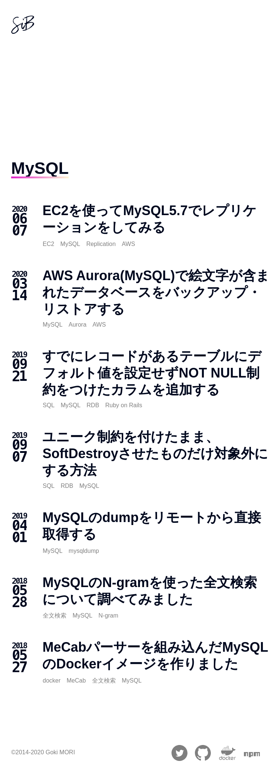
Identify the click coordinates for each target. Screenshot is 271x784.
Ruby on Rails (124, 405)
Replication (100, 244)
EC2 (48, 244)
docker (52, 680)
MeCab (76, 680)
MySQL (70, 244)
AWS (128, 244)
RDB (92, 405)
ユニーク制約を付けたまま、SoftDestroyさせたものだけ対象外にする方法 (155, 453)
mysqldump (84, 551)
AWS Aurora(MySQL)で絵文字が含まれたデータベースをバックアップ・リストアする (156, 292)
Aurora (77, 324)
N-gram (108, 615)
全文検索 (54, 615)
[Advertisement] (135, 91)
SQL (49, 405)
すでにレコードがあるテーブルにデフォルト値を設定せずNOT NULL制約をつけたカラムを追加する (151, 373)
